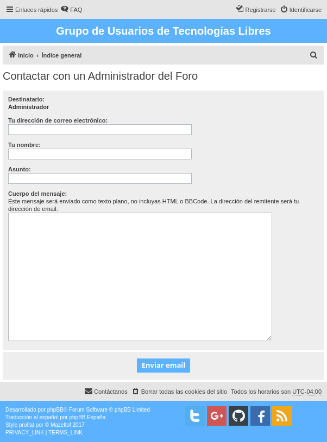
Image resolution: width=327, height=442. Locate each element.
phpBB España (87, 417)
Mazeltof (61, 425)
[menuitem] (71, 9)
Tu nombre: (24, 145)
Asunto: (19, 169)
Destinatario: (26, 99)
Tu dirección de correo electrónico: (58, 120)
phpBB (55, 410)
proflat (26, 425)
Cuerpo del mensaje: (37, 193)
